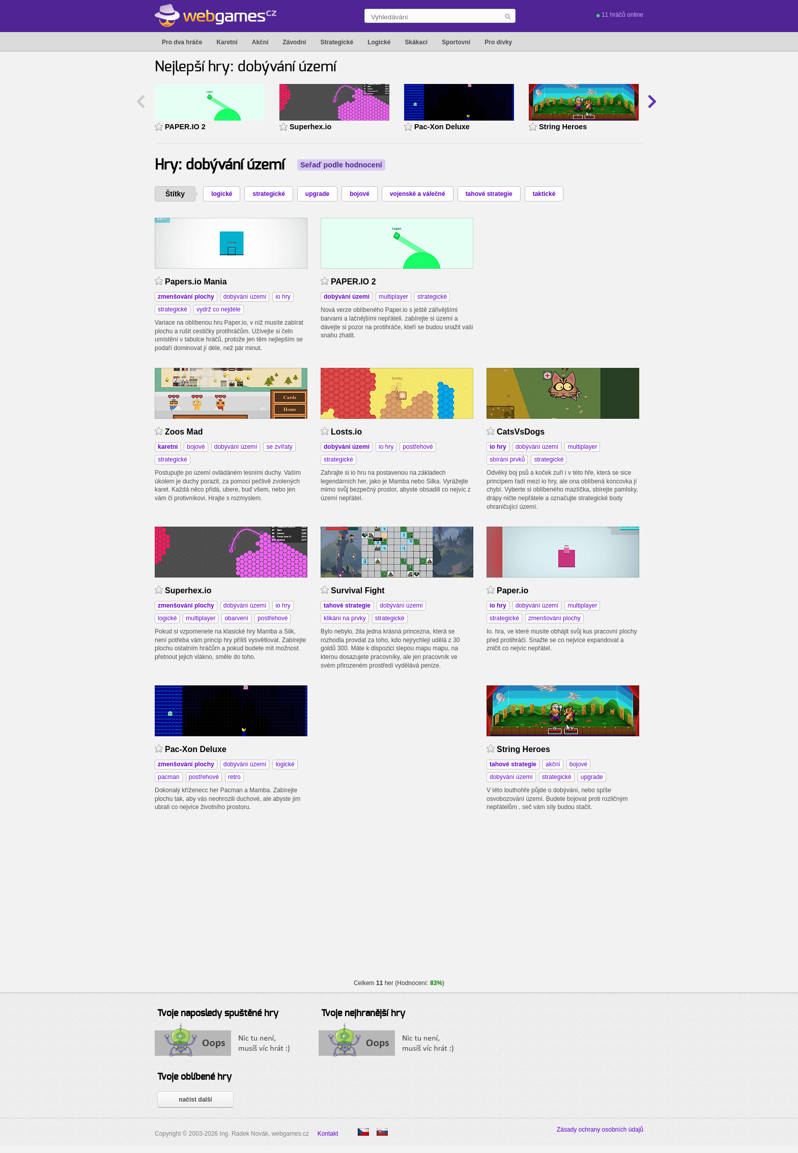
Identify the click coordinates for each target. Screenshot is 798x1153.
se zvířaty (279, 446)
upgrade (317, 193)
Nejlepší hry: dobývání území (245, 67)
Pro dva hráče (182, 42)
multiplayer (393, 296)
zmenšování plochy (554, 618)
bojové (359, 193)
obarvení (236, 618)
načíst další (195, 1099)
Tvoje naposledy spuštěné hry (217, 1013)
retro (234, 777)
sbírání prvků (507, 459)
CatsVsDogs (521, 431)
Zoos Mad (184, 431)
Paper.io (512, 590)
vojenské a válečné (417, 193)
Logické (378, 42)
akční (553, 764)
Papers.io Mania (196, 281)
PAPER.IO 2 (185, 127)
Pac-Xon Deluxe (442, 127)
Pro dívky (498, 42)
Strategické (336, 42)
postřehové (418, 446)
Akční (260, 42)
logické (221, 193)
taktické (544, 193)
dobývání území (245, 296)
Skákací (416, 42)
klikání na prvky (345, 618)
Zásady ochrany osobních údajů (600, 1129)
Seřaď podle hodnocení (341, 165)
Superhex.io (310, 127)
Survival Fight (358, 590)
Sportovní (456, 42)
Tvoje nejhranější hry (363, 1013)
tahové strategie (489, 193)
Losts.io (346, 431)
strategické (268, 193)
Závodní (294, 42)
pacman (169, 777)
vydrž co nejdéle (218, 309)
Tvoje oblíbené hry (194, 1077)
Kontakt (328, 1133)
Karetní (226, 42)
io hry (282, 296)
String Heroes (563, 127)
